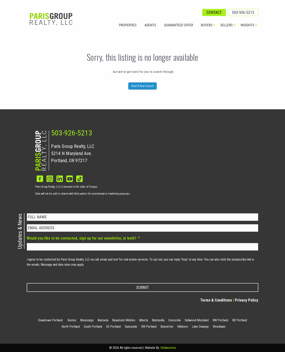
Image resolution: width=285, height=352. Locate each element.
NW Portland (220, 320)
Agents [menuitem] (150, 25)
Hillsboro (182, 326)
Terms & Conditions (216, 300)
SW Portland (149, 326)
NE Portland (239, 320)
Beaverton (167, 326)
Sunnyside (131, 326)
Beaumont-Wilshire (123, 320)
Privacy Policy (38, 273)
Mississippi (87, 320)
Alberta (143, 320)
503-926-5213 (243, 12)
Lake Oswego (200, 326)
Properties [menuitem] (128, 25)
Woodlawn (219, 326)
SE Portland (113, 326)
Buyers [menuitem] (206, 25)
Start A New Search (142, 86)
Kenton (71, 320)
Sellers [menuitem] (226, 25)
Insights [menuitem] (247, 25)
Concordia (174, 320)
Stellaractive (168, 348)
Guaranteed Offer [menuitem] (178, 25)
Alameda (103, 320)
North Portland (71, 326)
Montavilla (158, 320)
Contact (214, 12)
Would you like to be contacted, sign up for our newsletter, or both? (83, 238)
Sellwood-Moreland (197, 320)
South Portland (93, 326)
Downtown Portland (50, 320)
